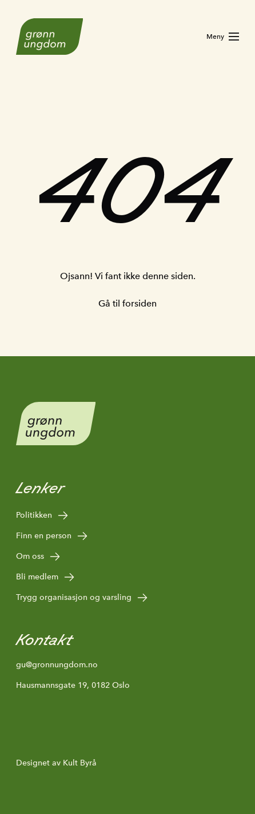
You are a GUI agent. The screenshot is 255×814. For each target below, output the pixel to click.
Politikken (42, 515)
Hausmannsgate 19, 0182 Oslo (73, 685)
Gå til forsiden (127, 303)
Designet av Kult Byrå (56, 762)
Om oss (38, 556)
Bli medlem (45, 577)
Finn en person (52, 536)
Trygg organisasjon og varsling (82, 597)
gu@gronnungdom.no (57, 664)
